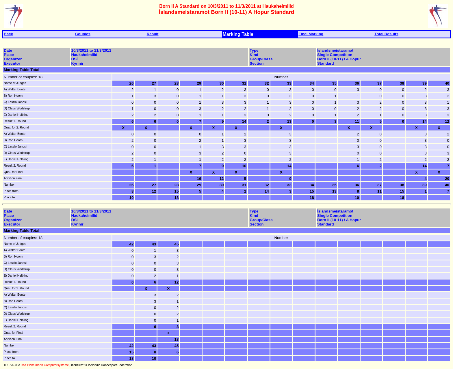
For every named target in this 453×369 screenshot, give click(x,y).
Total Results (386, 34)
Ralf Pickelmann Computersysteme (45, 365)
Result (153, 34)
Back (8, 34)
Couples (82, 34)
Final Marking (310, 34)
